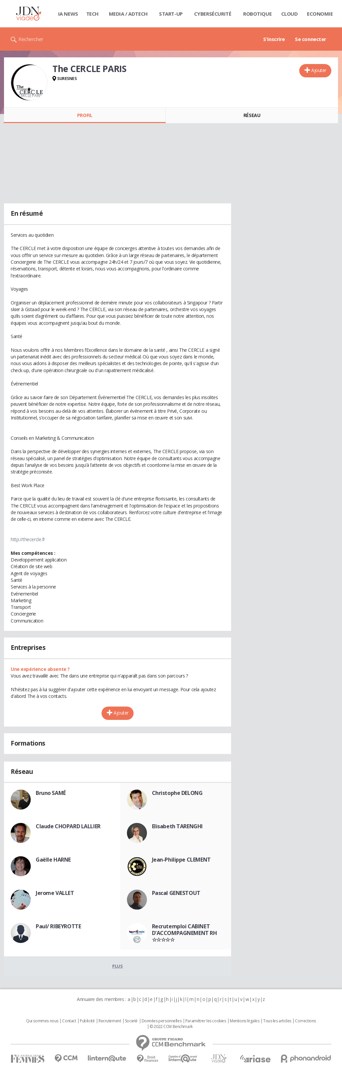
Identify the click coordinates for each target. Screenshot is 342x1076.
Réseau (251, 115)
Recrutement (110, 1021)
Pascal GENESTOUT (176, 893)
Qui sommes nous (42, 1021)
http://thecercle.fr (28, 539)
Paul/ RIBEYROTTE (58, 926)
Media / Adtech (128, 13)
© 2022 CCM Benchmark (171, 1026)
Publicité (87, 1021)
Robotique (257, 13)
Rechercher (30, 39)
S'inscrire (274, 39)
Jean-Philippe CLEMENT (181, 859)
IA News (68, 13)
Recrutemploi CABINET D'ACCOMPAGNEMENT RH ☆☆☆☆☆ (184, 933)
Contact (69, 1021)
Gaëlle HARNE (53, 859)
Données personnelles (162, 1021)
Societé (131, 1021)
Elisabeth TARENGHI (177, 826)
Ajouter (318, 70)
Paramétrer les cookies (205, 1021)
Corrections (305, 1021)
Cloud (289, 13)
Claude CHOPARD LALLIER (68, 826)
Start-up (171, 13)
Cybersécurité (212, 13)
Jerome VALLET (55, 893)
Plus (117, 966)
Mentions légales (244, 1021)
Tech (92, 13)
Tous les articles (277, 1021)
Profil (84, 115)
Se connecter (310, 39)
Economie (320, 13)
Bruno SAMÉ (51, 793)
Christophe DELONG (177, 793)
